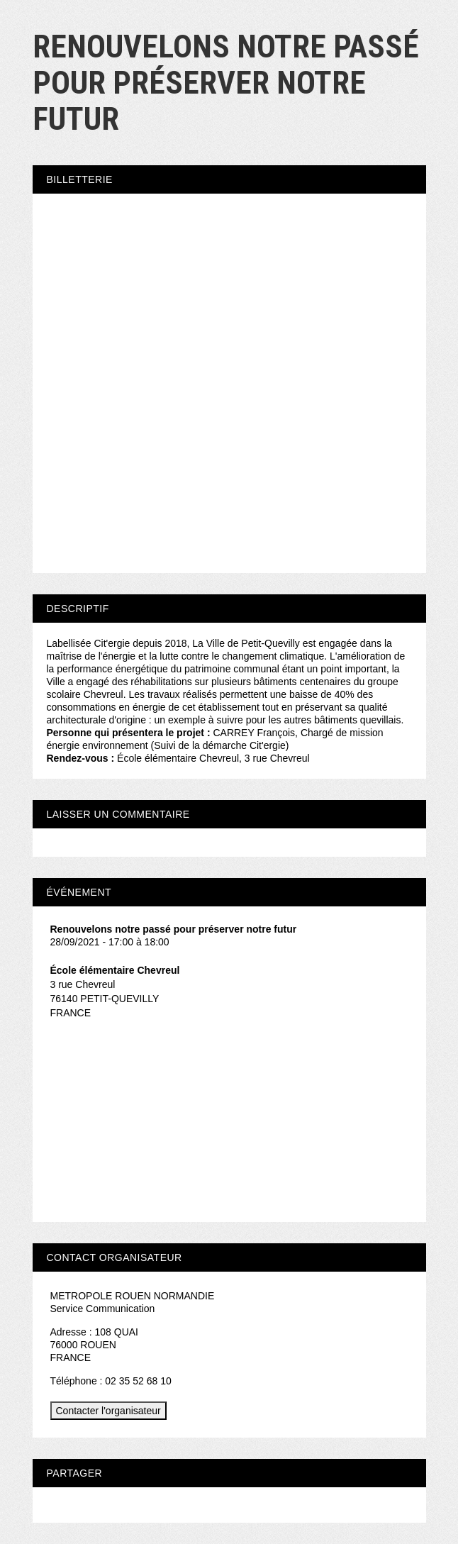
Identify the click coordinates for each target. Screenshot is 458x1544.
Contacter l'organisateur (108, 1410)
